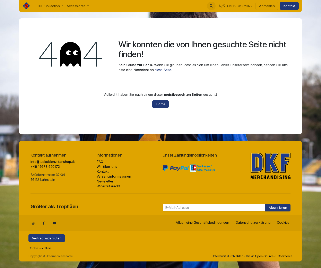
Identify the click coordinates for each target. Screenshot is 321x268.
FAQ (100, 162)
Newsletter (105, 181)
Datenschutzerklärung (253, 222)
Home (160, 104)
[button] (211, 6)
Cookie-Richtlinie (40, 248)
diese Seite (163, 70)
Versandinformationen (114, 176)
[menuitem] (50, 6)
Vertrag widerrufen (46, 238)
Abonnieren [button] (278, 208)
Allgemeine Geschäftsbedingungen (202, 222)
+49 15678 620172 (45, 167)
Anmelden (267, 6)
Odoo (240, 256)
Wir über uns (107, 167)
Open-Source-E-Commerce (274, 256)
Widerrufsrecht (108, 186)
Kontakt (289, 6)
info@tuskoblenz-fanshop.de (53, 162)
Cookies (283, 222)
